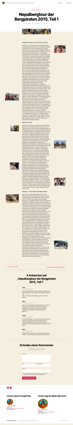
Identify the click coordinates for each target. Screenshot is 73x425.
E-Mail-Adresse (40, 365)
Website (23, 370)
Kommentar (24, 355)
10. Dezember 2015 (36, 25)
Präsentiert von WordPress (33, 422)
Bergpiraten (39, 11)
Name (23, 365)
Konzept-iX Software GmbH (50, 413)
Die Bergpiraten (13, 422)
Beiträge (33, 11)
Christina (28, 25)
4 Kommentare (46, 25)
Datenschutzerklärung (22, 422)
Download (9, 407)
